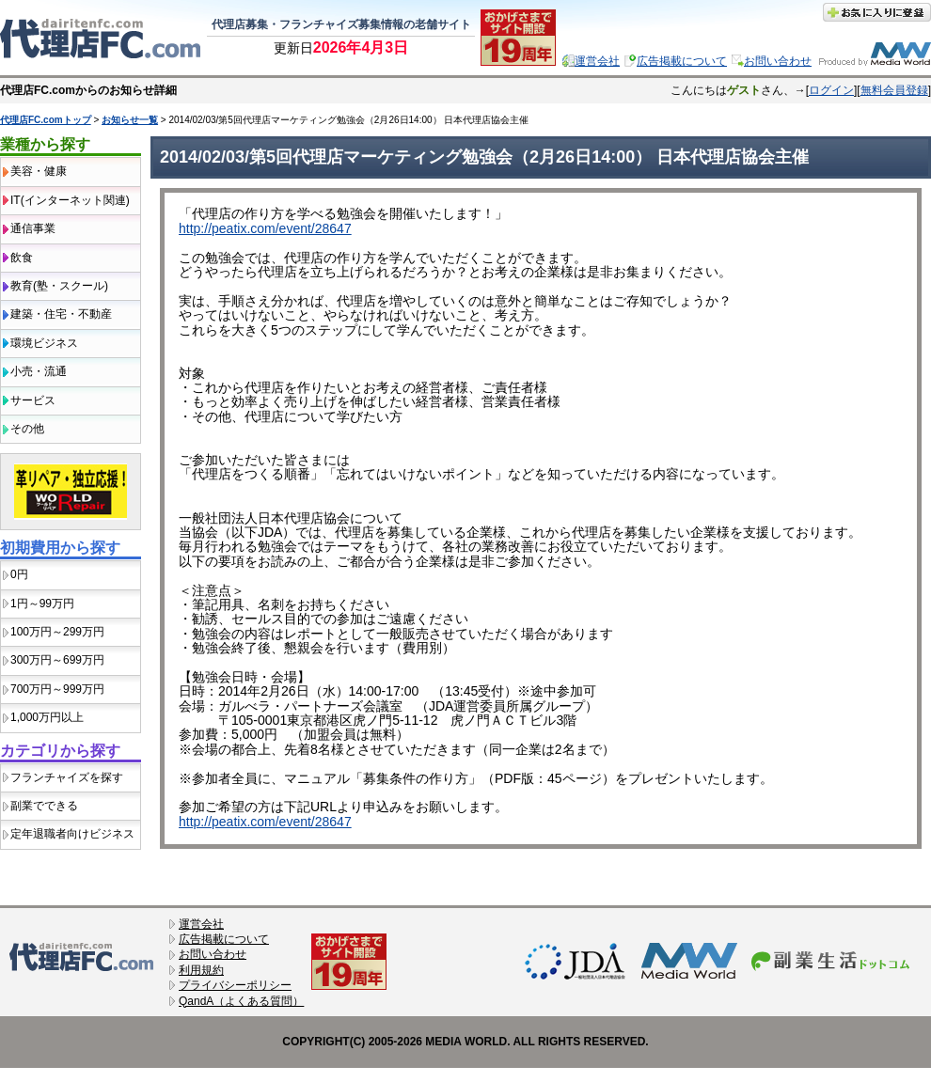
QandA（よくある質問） (241, 1001)
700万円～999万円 (57, 689)
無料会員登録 (894, 90)
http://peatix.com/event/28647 (265, 228)
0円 (19, 574)
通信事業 (32, 228)
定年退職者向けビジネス (72, 833)
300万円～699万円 (57, 659)
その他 (27, 428)
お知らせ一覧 (130, 120)
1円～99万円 (42, 603)
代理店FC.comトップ (45, 120)
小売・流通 (38, 371)
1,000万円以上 (47, 717)
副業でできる (44, 805)
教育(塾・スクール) (59, 285)
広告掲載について (682, 61)
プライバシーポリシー (235, 985)
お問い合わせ (778, 61)
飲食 (21, 257)
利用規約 (201, 970)
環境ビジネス (44, 343)
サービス (32, 400)
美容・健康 (38, 171)
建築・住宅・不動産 (61, 314)
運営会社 (597, 61)
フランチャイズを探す (66, 777)
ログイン (831, 90)
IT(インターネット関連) (70, 200)
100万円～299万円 (57, 631)
